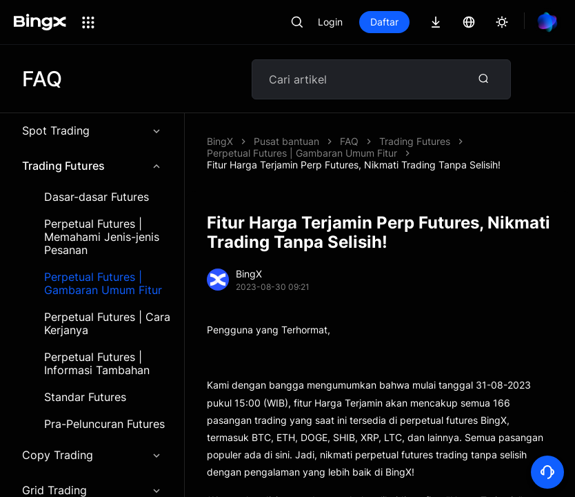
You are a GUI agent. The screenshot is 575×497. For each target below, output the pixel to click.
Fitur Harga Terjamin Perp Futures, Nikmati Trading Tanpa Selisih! (354, 164)
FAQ (349, 141)
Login (330, 22)
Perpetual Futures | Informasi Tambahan (97, 364)
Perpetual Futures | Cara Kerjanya (107, 324)
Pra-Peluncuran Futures (104, 424)
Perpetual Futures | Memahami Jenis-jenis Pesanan (101, 237)
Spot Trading (92, 130)
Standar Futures (85, 397)
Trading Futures (92, 166)
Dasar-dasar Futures (96, 197)
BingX (220, 141)
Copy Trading (92, 455)
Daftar (384, 22)
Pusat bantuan (286, 141)
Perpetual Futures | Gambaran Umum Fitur (103, 284)
